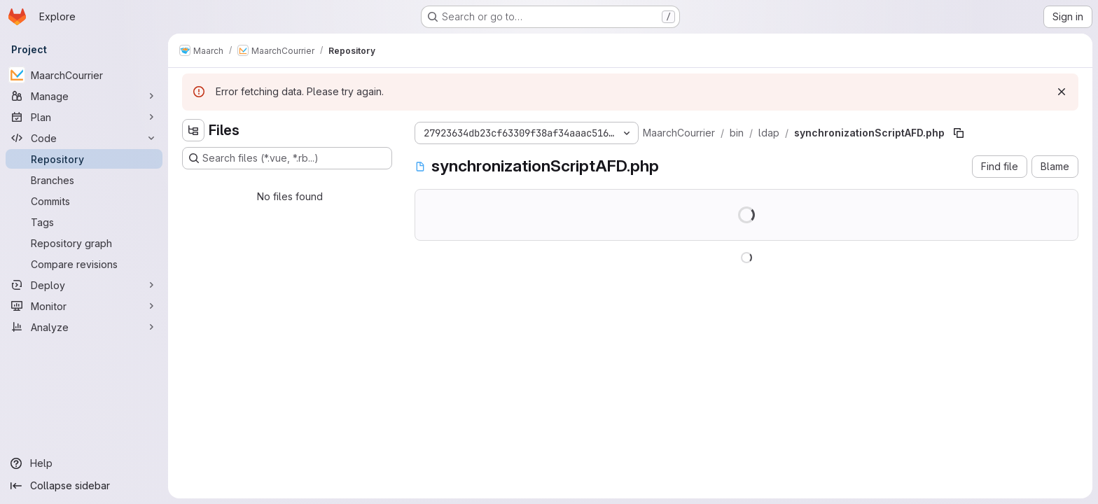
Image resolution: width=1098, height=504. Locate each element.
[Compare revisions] (84, 264)
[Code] (84, 138)
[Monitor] (84, 306)
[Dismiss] (1061, 91)
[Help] (84, 463)
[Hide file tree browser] (193, 130)
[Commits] (84, 201)
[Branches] (84, 180)
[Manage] (84, 96)
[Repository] (84, 159)
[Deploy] (84, 285)
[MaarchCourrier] (84, 75)
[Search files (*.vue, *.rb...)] (287, 158)
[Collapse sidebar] (84, 486)
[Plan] (84, 117)
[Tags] (84, 222)
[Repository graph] (84, 243)
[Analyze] (84, 327)
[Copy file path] (958, 133)
